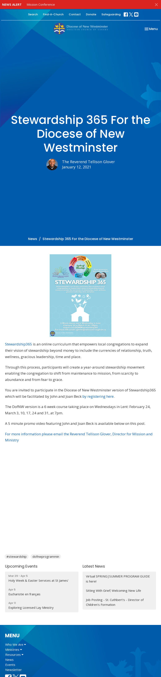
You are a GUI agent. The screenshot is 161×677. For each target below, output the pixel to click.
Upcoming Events (21, 566)
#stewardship (16, 556)
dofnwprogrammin (45, 556)
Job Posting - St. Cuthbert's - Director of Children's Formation (115, 602)
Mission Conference (41, 4)
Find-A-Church (53, 14)
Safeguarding (111, 14)
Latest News (94, 566)
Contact (75, 14)
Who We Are (15, 644)
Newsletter (13, 670)
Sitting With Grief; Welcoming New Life (113, 590)
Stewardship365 (18, 344)
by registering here (98, 396)
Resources (14, 654)
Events (10, 665)
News (32, 238)
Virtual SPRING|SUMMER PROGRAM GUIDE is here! (118, 578)
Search (33, 14)
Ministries (13, 649)
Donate (91, 14)
